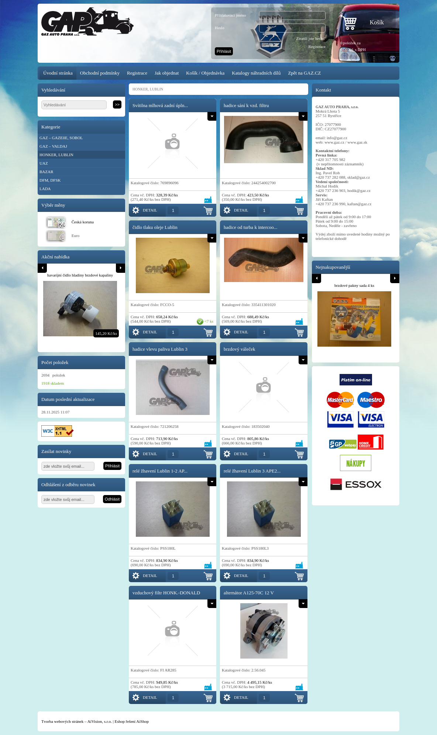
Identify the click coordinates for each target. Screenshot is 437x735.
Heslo (219, 27)
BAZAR (46, 171)
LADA (45, 188)
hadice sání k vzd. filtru (246, 105)
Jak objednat (167, 73)
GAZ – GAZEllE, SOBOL (61, 137)
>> (117, 104)
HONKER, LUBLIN (56, 154)
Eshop (120, 721)
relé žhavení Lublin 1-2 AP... (160, 471)
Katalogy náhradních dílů (256, 73)
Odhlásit (112, 499)
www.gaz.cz (334, 142)
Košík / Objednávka (205, 73)
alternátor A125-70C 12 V (249, 592)
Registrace (317, 46)
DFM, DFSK (50, 180)
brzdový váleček (239, 349)
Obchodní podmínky (100, 73)
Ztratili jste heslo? (311, 38)
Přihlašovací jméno (230, 15)
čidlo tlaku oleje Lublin (155, 227)
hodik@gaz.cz (359, 190)
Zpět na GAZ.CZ (304, 73)
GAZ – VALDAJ (53, 146)
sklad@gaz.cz (358, 177)
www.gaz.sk (357, 142)
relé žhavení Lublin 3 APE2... (252, 471)
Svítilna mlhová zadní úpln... (160, 105)
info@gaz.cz (337, 137)
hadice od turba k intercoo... (250, 227)
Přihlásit (224, 51)
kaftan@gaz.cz (359, 204)
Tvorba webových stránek (62, 721)
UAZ (43, 163)
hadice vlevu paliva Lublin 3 (160, 349)
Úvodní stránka (58, 73)
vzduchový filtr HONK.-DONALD (166, 592)
